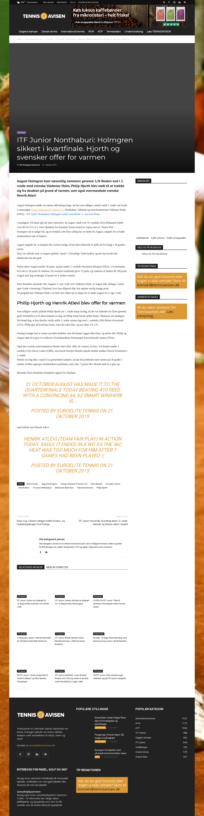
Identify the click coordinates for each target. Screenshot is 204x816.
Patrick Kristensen (85, 487)
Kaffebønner (142, 237)
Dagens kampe (28, 31)
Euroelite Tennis (77, 411)
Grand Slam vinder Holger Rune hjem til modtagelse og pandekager (110, 720)
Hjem (19, 39)
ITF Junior (49, 39)
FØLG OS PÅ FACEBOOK (149, 247)
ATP (100, 31)
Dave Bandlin (96, 484)
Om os (72, 2)
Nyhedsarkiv (62, 2)
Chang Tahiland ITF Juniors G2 (74, 484)
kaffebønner (23, 801)
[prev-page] (19, 688)
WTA (91, 31)
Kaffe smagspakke (176, 237)
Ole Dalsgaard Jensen (29, 165)
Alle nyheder (48, 2)
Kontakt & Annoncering (88, 2)
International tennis (72, 31)
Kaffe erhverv (158, 237)
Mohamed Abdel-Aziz (64, 487)
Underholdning (133, 31)
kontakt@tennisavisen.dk (158, 284)
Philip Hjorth (102, 487)
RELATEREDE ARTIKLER (31, 567)
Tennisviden (113, 31)
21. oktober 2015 (85, 413)
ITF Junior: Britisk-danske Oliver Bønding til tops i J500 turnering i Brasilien (70, 641)
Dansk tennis (49, 31)
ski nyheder (41, 784)
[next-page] (24, 688)
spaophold (56, 805)
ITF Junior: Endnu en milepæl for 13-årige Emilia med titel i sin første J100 (33, 603)
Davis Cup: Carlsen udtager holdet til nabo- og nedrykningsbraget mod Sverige (41, 522)
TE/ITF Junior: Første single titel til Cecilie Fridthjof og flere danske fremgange (32, 678)
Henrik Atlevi (23, 487)
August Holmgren (49, 484)
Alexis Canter (32, 484)
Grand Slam (98, 634)
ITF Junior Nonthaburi (42, 487)
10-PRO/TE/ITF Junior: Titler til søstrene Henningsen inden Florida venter (109, 603)
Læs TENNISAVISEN (159, 31)
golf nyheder (54, 781)
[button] (164, 2)
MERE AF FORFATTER (57, 567)
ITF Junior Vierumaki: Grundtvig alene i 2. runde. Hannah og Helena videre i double (103, 522)
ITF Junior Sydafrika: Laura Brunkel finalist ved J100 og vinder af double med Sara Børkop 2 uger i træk (71, 678)
